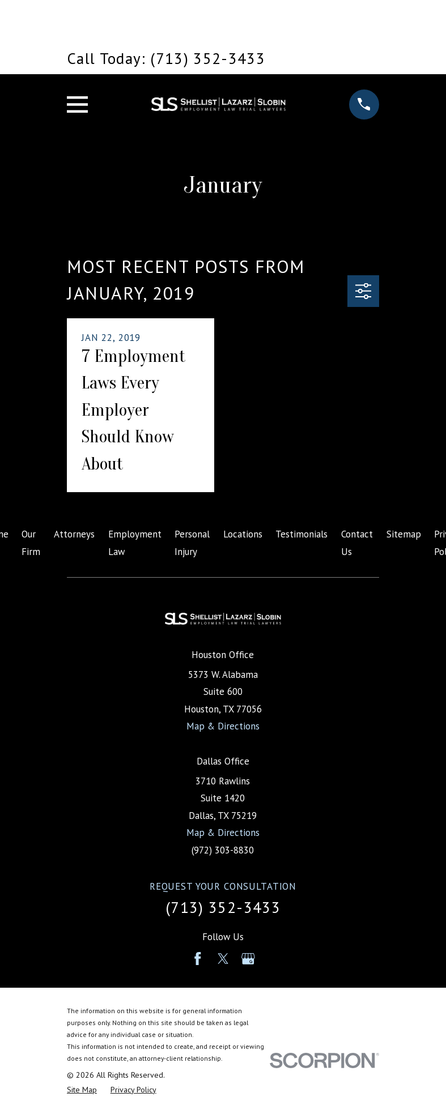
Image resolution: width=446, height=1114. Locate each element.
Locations (242, 534)
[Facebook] (198, 959)
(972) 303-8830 (223, 850)
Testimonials (301, 534)
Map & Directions (223, 726)
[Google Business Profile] (248, 959)
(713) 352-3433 (223, 907)
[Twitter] (223, 959)
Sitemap (403, 534)
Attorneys (74, 534)
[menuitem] (82, 1090)
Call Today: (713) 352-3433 (166, 58)
